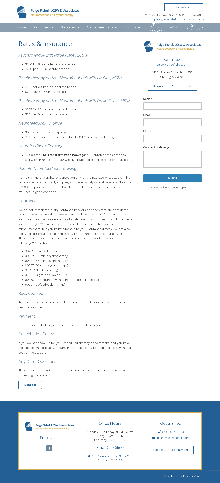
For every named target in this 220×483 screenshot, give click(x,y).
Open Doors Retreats (155, 27)
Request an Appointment (172, 86)
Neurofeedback (100, 27)
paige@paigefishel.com (168, 19)
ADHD (175, 27)
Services (68, 27)
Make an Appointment (183, 7)
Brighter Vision (192, 476)
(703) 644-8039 (194, 19)
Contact (31, 385)
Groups (130, 27)
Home (21, 27)
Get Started (193, 27)
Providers (42, 27)
